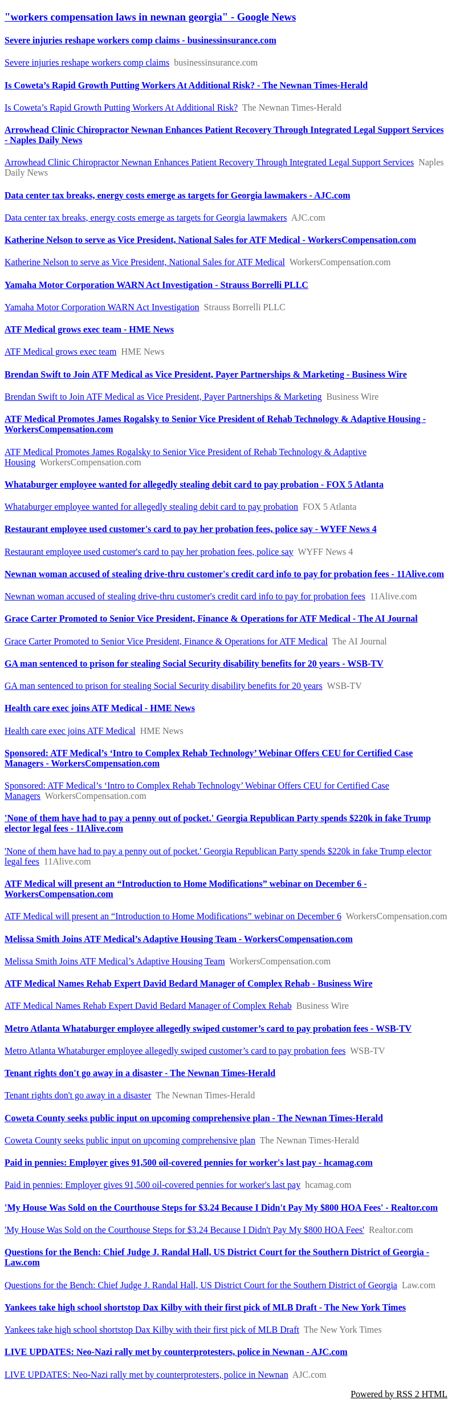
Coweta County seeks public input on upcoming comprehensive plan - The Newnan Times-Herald (194, 1118)
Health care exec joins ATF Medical (70, 731)
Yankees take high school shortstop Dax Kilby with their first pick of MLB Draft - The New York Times (205, 1307)
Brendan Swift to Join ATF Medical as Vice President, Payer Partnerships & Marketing (163, 396)
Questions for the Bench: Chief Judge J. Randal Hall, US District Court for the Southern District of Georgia (201, 1285)
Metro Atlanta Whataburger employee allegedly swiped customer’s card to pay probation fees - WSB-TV (208, 1028)
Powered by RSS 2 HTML (399, 1394)
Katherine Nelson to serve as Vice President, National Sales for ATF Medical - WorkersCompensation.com (210, 240)
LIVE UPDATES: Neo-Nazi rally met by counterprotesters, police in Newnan (146, 1374)
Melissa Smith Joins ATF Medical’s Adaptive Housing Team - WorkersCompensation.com (179, 939)
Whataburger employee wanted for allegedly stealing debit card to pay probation (151, 507)
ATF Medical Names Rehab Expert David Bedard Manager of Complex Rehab (148, 1006)
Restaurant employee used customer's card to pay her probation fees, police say (149, 552)
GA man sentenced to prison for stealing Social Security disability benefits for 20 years (164, 686)
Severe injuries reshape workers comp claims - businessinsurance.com (140, 40)
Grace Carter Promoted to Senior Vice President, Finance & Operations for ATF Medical (166, 641)
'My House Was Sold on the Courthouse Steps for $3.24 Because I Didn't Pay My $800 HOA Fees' (184, 1230)
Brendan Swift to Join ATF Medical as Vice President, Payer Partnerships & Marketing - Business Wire (206, 374)
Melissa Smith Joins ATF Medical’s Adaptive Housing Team (115, 961)
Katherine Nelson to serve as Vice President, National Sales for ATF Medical (145, 262)
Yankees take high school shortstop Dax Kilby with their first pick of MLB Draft (152, 1329)
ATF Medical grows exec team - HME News (89, 329)
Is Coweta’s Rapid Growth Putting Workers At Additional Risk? (121, 107)
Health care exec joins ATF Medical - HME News (100, 708)
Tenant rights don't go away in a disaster (78, 1095)
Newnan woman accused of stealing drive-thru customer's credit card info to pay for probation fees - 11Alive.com (224, 574)
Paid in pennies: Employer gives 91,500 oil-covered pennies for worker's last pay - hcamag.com (189, 1162)
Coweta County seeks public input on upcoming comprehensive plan (130, 1140)
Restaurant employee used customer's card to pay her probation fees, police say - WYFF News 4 (191, 529)
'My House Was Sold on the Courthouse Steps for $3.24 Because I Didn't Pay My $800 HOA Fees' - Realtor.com (221, 1207)
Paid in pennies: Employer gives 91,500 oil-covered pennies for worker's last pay (152, 1185)
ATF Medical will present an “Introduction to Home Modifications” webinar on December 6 (173, 916)
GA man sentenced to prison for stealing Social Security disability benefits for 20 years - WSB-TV (194, 663)
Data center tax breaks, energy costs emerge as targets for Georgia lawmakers (146, 217)
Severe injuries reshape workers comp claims (87, 62)
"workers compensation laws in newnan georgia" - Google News (150, 17)
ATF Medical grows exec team (60, 351)
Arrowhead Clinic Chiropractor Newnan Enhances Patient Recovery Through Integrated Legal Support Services (209, 162)
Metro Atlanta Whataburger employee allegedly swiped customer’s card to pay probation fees (175, 1051)
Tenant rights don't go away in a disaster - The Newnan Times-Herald (140, 1073)
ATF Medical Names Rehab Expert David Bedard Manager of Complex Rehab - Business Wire (188, 983)
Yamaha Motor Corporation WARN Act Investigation (102, 307)
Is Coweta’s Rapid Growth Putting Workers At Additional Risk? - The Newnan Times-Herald (186, 85)
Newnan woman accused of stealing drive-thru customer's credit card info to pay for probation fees (185, 596)
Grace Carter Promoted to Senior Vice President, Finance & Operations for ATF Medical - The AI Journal (211, 618)
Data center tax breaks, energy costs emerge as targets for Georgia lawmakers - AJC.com (178, 195)
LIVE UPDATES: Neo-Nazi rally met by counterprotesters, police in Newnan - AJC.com (176, 1352)
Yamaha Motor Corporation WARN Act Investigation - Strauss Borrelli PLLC (156, 285)
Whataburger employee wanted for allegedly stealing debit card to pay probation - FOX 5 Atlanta (194, 484)
